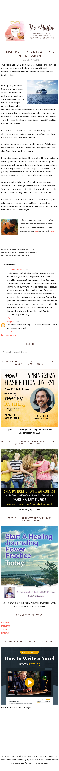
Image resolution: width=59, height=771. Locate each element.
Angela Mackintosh (15, 269)
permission (24, 252)
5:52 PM (10, 331)
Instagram (5, 626)
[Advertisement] (29, 732)
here (36, 231)
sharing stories (8, 255)
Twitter (4, 629)
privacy (33, 252)
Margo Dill (11, 321)
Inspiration (13, 252)
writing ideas (23, 255)
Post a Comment (8, 335)
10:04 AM (11, 318)
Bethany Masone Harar (14, 249)
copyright (31, 249)
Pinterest (5, 632)
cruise (4, 252)
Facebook (5, 622)
